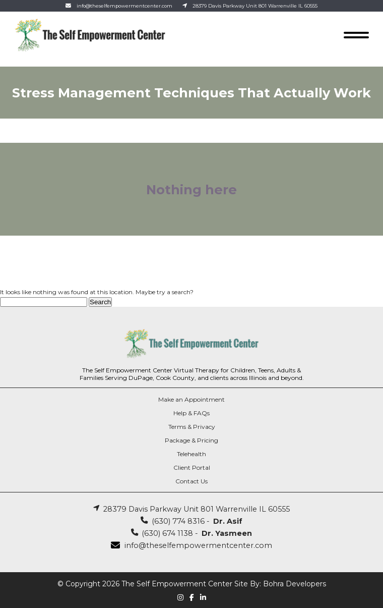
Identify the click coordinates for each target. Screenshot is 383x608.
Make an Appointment (191, 399)
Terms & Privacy (191, 426)
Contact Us (191, 481)
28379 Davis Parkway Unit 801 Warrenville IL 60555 (255, 6)
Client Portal (191, 467)
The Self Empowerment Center (176, 583)
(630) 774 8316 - (191, 521)
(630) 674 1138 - (191, 533)
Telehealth (191, 454)
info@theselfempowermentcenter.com (124, 6)
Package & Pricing (191, 440)
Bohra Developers (294, 583)
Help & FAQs (191, 413)
